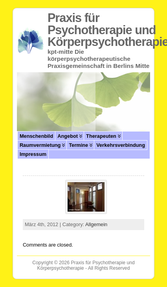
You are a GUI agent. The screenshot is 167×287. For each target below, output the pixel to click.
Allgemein (96, 224)
